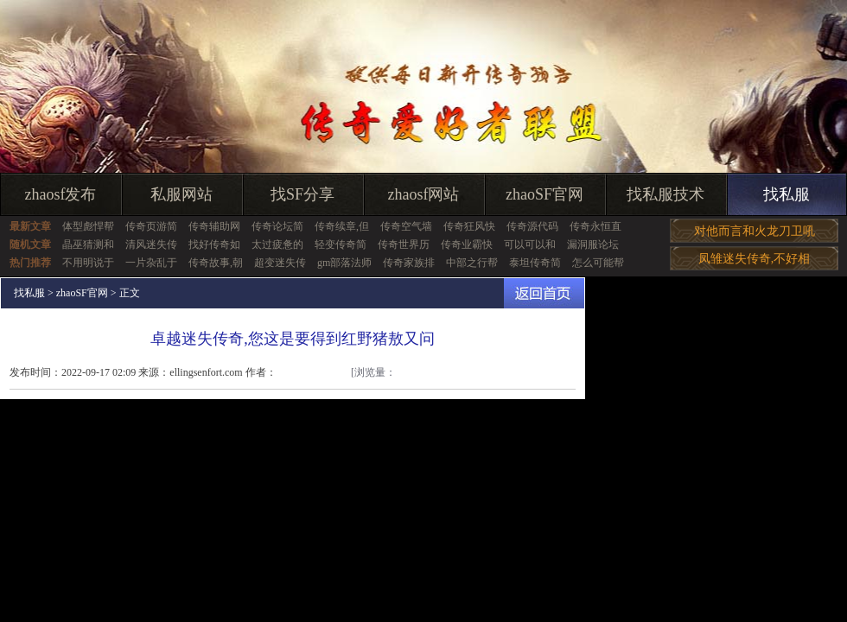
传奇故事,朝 (215, 263)
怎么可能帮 (598, 263)
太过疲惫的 (277, 244)
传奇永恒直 (595, 226)
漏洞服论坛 (593, 244)
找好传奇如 (214, 244)
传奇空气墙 (406, 226)
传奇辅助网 (214, 226)
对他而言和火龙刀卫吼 (754, 231)
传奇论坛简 (277, 226)
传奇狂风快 (469, 226)
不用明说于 (88, 263)
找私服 (786, 194)
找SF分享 (302, 194)
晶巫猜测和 (88, 244)
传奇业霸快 (467, 244)
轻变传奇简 (340, 244)
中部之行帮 (472, 263)
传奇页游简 (151, 226)
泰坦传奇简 (535, 263)
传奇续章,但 (342, 226)
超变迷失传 (280, 263)
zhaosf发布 (61, 194)
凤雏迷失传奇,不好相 (754, 258)
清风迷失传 (151, 244)
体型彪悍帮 (88, 226)
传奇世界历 (404, 244)
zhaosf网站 (424, 194)
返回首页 (544, 293)
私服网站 (181, 194)
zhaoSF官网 (544, 194)
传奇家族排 (409, 263)
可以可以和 (530, 244)
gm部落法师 (344, 263)
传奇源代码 (532, 226)
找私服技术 (665, 194)
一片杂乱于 (151, 263)
